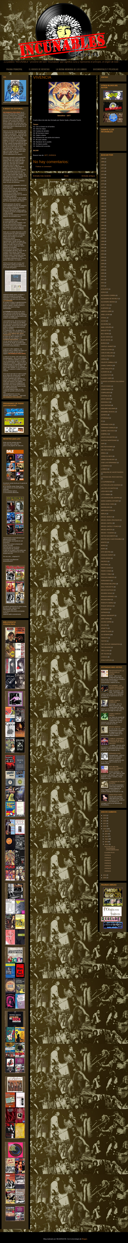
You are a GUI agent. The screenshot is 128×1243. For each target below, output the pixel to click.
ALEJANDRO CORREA (108, 295)
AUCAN (103, 321)
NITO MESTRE (105, 552)
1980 (102, 196)
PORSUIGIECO (106, 580)
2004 (102, 257)
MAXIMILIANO (105, 507)
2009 (102, 273)
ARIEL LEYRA (105, 314)
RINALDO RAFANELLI (108, 596)
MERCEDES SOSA (107, 510)
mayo (106, 839)
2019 (105, 818)
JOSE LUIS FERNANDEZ (109, 462)
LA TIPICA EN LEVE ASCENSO (110, 485)
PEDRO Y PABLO (106, 574)
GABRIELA (104, 434)
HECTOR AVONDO (107, 446)
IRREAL (103, 453)
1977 (46, 155)
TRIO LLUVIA (105, 650)
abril (106, 841)
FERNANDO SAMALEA (108, 427)
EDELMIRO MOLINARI (108, 408)
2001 (102, 247)
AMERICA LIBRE (106, 311)
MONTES (104, 542)
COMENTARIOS (106, 389)
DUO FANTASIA (106, 405)
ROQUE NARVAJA (107, 606)
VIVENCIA (52, 155)
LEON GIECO (105, 491)
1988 (102, 219)
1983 (102, 206)
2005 (102, 260)
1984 (102, 209)
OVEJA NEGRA (106, 558)
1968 (102, 162)
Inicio (66, 176)
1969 (102, 165)
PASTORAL (104, 564)
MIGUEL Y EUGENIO (107, 533)
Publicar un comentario (43, 166)
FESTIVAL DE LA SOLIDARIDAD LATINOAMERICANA (111, 848)
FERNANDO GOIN (106, 424)
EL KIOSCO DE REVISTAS (39, 69)
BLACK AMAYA (105, 337)
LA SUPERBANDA (106, 482)
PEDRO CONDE (106, 571)
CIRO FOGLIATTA (106, 368)
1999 (102, 241)
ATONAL (103, 318)
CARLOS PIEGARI (106, 356)
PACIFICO (104, 561)
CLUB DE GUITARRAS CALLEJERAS (112, 381)
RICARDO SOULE (106, 593)
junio (106, 836)
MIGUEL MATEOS (106, 529)
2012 (102, 282)
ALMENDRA (105, 308)
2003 (102, 254)
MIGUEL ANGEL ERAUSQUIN (110, 520)
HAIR (102, 443)
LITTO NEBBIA (105, 494)
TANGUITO (104, 638)
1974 (102, 177)
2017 (105, 823)
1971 (102, 168)
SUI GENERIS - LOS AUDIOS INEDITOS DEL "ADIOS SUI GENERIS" (116, 687)
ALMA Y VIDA (105, 305)
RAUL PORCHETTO (107, 587)
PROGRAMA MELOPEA (108, 584)
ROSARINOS (105, 609)
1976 (102, 184)
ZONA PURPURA (106, 660)
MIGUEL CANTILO (106, 523)
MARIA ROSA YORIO (107, 504)
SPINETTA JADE (106, 631)
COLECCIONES (106, 386)
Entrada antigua (88, 176)
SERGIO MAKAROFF (107, 615)
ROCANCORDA (106, 599)
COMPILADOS (105, 392)
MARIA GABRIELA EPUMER (110, 501)
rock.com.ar (6, 484)
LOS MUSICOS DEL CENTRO (110, 498)
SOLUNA (104, 625)
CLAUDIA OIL (105, 372)
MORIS (103, 545)
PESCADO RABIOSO (107, 577)
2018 (105, 821)
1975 (102, 181)
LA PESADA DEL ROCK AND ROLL (112, 477)
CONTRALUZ (105, 396)
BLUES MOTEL (106, 340)
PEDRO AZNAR (106, 568)
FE (102, 421)
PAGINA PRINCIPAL (14, 69)
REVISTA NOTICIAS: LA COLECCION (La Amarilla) (116, 672)
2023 (105, 815)
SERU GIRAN (105, 618)
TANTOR (103, 641)
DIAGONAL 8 (105, 402)
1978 (102, 190)
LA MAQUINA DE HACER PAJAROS (112, 472)
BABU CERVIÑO (106, 327)
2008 (102, 270)
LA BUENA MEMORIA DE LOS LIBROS (71, 69)
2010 (102, 276)
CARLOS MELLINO (107, 353)
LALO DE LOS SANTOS (108, 488)
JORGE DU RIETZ (106, 456)
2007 (102, 267)
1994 (102, 225)
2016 (105, 826)
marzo (107, 844)
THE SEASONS (106, 647)
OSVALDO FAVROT (107, 555)
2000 (102, 244)
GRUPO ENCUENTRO (108, 437)
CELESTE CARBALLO (108, 362)
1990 (102, 222)
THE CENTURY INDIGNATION (110, 644)
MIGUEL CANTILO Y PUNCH (110, 526)
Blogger (84, 1239)
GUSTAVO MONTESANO (109, 440)
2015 (102, 286)
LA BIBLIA (104, 469)
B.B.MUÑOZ (105, 324)
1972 (102, 171)
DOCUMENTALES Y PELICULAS (105, 69)
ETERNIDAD (105, 418)
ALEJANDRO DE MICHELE (109, 298)
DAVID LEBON (105, 399)
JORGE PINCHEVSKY (108, 459)
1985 (102, 212)
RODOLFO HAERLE (107, 603)
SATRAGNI (104, 612)
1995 (102, 228)
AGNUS (103, 292)
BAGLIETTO (105, 330)
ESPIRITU (104, 415)
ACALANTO (104, 289)
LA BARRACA (105, 466)
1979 (102, 193)
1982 (102, 203)
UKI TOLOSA (105, 654)
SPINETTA (104, 628)
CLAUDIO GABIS (106, 378)
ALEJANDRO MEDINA (108, 302)
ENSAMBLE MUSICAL (108, 411)
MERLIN (103, 513)
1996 (102, 232)
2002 (102, 251)
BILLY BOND (105, 333)
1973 (102, 174)
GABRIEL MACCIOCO (108, 431)
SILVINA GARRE (106, 622)
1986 (102, 216)
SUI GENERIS (105, 634)
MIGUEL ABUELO (106, 517)
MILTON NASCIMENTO (108, 536)
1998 (102, 238)
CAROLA (104, 359)
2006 (102, 263)
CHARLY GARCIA (106, 365)
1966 (102, 158)
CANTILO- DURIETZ (107, 346)
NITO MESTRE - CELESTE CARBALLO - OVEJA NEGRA (116, 768)
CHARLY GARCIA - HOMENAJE (115, 701)
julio (106, 833)
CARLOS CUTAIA (106, 349)
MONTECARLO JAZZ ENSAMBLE (111, 539)
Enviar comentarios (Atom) (69, 182)
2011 (102, 279)
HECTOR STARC (106, 450)
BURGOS (104, 343)
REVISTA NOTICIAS (107, 590)
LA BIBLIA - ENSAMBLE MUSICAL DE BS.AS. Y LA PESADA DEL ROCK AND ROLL (116, 741)
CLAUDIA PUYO (106, 375)
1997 (102, 235)
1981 (102, 200)
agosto (107, 831)
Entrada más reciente (42, 176)
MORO (103, 548)
